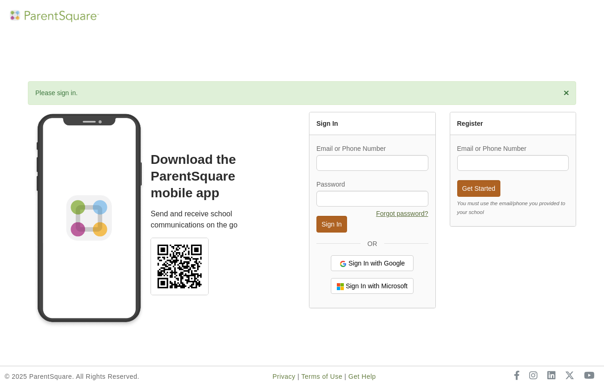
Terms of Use (321, 376)
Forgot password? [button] (402, 213)
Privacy (283, 376)
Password (330, 184)
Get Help (362, 376)
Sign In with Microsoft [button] (372, 286)
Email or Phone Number (351, 148)
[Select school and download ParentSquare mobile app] (179, 266)
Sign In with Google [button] (372, 263)
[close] (566, 92)
